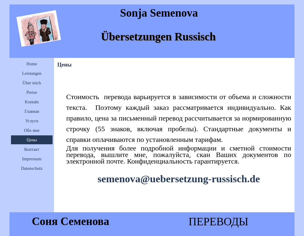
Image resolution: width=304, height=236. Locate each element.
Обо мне (32, 130)
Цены (32, 139)
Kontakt (32, 101)
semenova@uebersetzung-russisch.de (178, 178)
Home (31, 63)
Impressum (31, 158)
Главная (31, 111)
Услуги (31, 120)
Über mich (32, 82)
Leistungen (31, 73)
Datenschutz (31, 168)
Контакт (31, 149)
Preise (31, 92)
